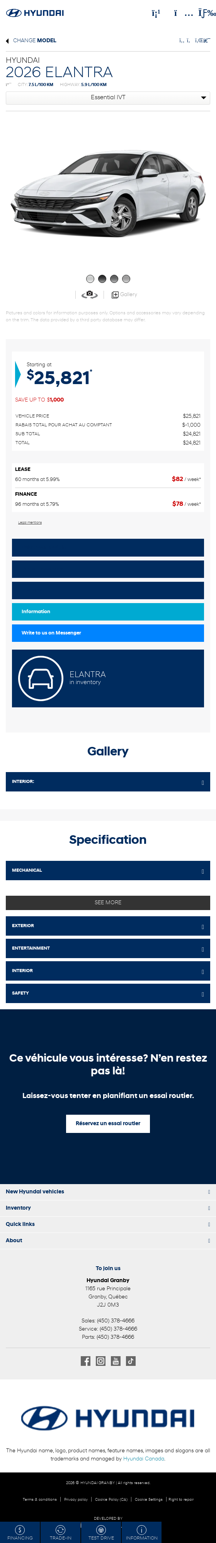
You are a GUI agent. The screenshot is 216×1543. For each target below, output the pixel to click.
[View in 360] (90, 295)
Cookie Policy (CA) (111, 1500)
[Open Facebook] (85, 1361)
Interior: (23, 781)
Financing (20, 1533)
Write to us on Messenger (51, 633)
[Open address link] (108, 1297)
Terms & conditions (40, 1500)
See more (108, 903)
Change (31, 41)
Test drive (33, 590)
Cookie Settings (149, 1500)
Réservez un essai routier (108, 1124)
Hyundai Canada (143, 1459)
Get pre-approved (43, 569)
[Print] (206, 41)
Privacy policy (76, 1500)
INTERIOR (22, 971)
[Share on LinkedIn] (198, 41)
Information (36, 611)
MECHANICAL (27, 870)
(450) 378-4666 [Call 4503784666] (115, 1321)
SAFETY (20, 993)
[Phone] (156, 12)
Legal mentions (30, 522)
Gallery (124, 294)
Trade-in (60, 1533)
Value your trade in (44, 547)
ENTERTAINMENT (31, 948)
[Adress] (180, 12)
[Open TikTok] (131, 1361)
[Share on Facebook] (182, 41)
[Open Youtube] (116, 1361)
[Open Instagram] (100, 1361)
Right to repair (181, 1500)
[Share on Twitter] (189, 41)
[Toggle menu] (201, 12)
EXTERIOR (23, 926)
